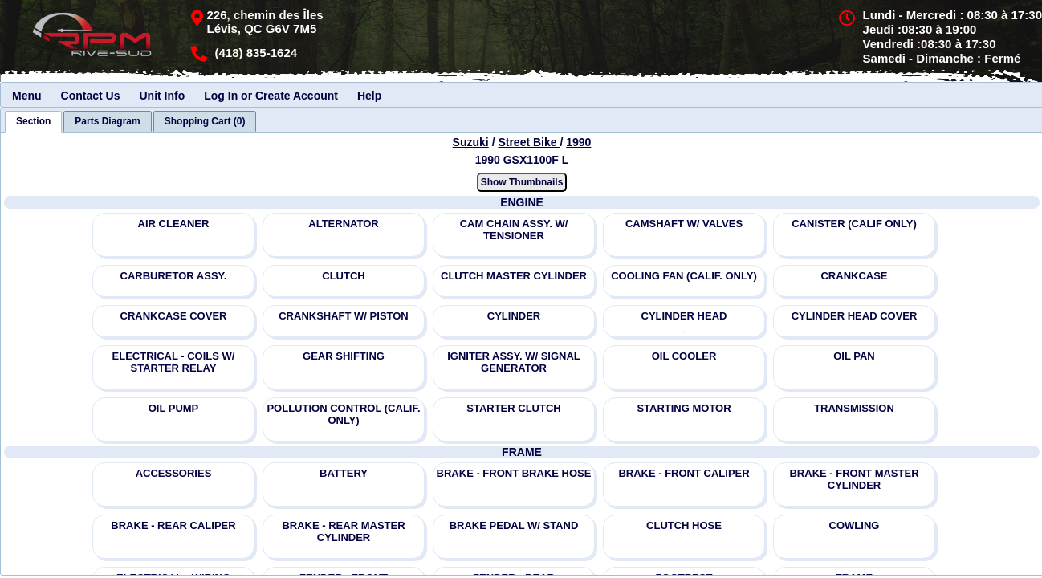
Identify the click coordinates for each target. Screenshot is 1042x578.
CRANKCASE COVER (173, 316)
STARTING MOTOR (684, 408)
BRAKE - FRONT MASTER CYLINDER (853, 479)
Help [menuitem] (369, 95)
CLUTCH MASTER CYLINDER (514, 276)
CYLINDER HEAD (684, 316)
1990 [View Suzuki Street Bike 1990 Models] (578, 142)
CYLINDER (513, 316)
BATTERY (344, 473)
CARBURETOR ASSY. (173, 276)
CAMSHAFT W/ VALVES (684, 224)
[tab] (33, 122)
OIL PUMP (174, 408)
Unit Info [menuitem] (162, 95)
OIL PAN (854, 356)
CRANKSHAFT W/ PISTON (344, 316)
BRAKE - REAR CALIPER (173, 525)
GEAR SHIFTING (344, 356)
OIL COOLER (684, 356)
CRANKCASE (853, 276)
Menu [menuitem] (27, 95)
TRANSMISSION (854, 408)
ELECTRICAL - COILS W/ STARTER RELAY (173, 362)
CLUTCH (343, 276)
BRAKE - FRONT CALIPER (683, 473)
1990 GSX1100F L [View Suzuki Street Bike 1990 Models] (522, 159)
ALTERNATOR (343, 224)
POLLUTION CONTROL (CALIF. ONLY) (343, 414)
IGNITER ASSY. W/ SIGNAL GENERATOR (513, 362)
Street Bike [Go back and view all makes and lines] (529, 142)
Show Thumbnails (522, 182)
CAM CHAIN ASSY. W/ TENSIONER (514, 230)
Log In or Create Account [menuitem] (271, 95)
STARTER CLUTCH (513, 408)
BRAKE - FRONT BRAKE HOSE (514, 473)
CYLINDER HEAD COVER (855, 316)
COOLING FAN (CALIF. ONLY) (684, 276)
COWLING (854, 525)
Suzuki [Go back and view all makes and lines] (471, 142)
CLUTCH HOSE (684, 525)
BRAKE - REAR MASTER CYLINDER (343, 531)
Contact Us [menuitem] (90, 95)
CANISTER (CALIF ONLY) (854, 224)
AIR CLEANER (174, 224)
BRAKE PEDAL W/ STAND (514, 525)
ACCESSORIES (174, 473)
